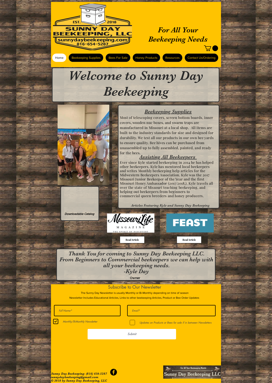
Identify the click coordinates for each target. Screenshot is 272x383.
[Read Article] (132, 239)
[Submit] (132, 334)
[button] (211, 48)
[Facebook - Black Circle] (113, 372)
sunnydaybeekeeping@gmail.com (74, 377)
